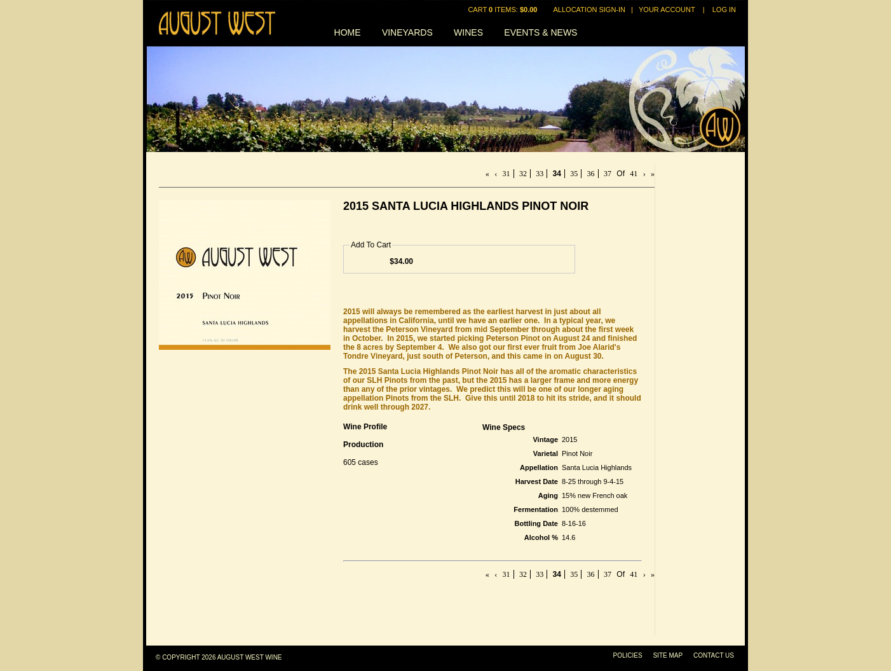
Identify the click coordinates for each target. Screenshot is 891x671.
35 (574, 173)
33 (539, 173)
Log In (724, 9)
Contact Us (713, 655)
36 (591, 173)
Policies (628, 655)
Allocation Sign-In (589, 9)
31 (506, 173)
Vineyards (407, 32)
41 (633, 173)
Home (347, 32)
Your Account (667, 9)
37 (607, 173)
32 (523, 173)
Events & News (540, 32)
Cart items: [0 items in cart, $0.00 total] (503, 9)
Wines (468, 32)
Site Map (668, 655)
